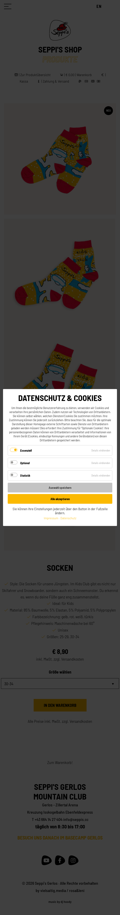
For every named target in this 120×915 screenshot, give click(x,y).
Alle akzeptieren (60, 499)
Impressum (51, 518)
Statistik (25, 475)
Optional (25, 463)
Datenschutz (68, 518)
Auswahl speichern (60, 487)
